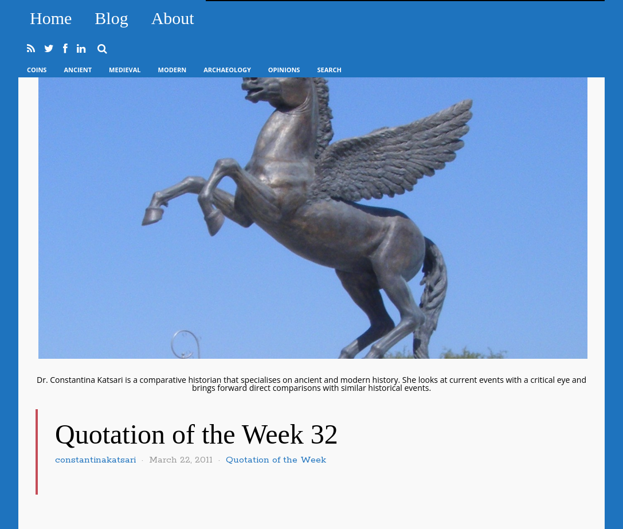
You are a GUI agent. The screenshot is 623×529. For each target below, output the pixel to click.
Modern (172, 69)
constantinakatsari (95, 460)
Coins (36, 69)
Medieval (124, 69)
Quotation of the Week (276, 460)
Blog (111, 18)
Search (329, 69)
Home (51, 18)
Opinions (284, 69)
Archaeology (227, 69)
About (172, 18)
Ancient (78, 69)
